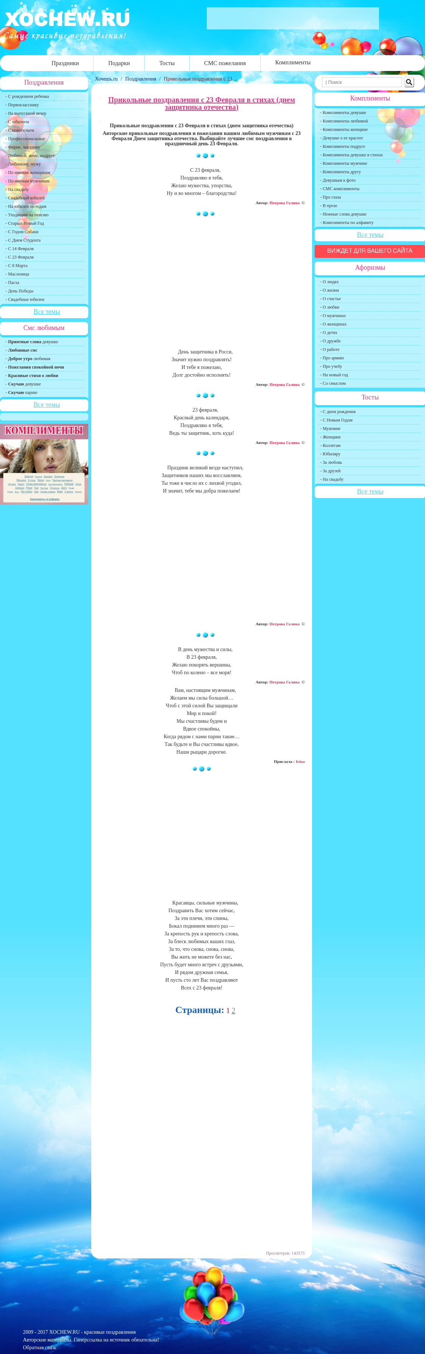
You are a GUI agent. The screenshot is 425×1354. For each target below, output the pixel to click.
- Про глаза (330, 197)
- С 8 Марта (17, 265)
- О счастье (330, 298)
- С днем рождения (337, 411)
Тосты (167, 63)
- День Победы (19, 291)
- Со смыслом (333, 383)
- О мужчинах (333, 315)
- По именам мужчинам (28, 181)
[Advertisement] (202, 286)
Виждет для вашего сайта (369, 250)
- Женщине (330, 437)
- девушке (32, 341)
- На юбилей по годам (26, 206)
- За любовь (331, 462)
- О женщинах (333, 324)
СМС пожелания (225, 63)
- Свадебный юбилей (25, 197)
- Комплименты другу (340, 171)
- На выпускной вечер (26, 113)
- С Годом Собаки (22, 231)
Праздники (65, 63)
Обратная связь (40, 1347)
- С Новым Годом (336, 420)
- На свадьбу (17, 189)
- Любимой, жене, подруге (30, 155)
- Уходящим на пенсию (27, 214)
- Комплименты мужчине (343, 163)
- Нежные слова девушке (343, 214)
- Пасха (12, 282)
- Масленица (17, 274)
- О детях (328, 332)
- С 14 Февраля (19, 248)
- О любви (329, 307)
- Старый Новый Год (25, 223)
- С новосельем (20, 130)
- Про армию (332, 357)
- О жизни (329, 290)
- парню (22, 392)
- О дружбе (330, 341)
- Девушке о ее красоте (341, 138)
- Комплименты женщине (344, 129)
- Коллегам (330, 445)
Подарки (119, 63)
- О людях (329, 281)
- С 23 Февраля (19, 257)
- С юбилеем (17, 121)
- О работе (330, 349)
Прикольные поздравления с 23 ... (200, 79)
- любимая (28, 358)
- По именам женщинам (28, 172)
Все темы (46, 311)
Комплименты (293, 62)
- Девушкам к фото (337, 180)
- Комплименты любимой (344, 121)
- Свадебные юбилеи (25, 299)
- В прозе (328, 205)
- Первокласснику (22, 104)
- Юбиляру (330, 453)
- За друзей (330, 470)
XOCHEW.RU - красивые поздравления (92, 1332)
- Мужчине (330, 428)
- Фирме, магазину (23, 147)
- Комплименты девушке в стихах (351, 154)
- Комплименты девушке (343, 112)
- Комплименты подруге (342, 146)
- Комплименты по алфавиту (346, 222)
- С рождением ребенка (27, 96)
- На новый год (334, 374)
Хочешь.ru (107, 79)
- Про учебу (331, 366)
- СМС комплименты (340, 188)
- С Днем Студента (23, 240)
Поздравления (140, 79)
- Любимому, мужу (23, 164)
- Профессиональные (25, 138)
